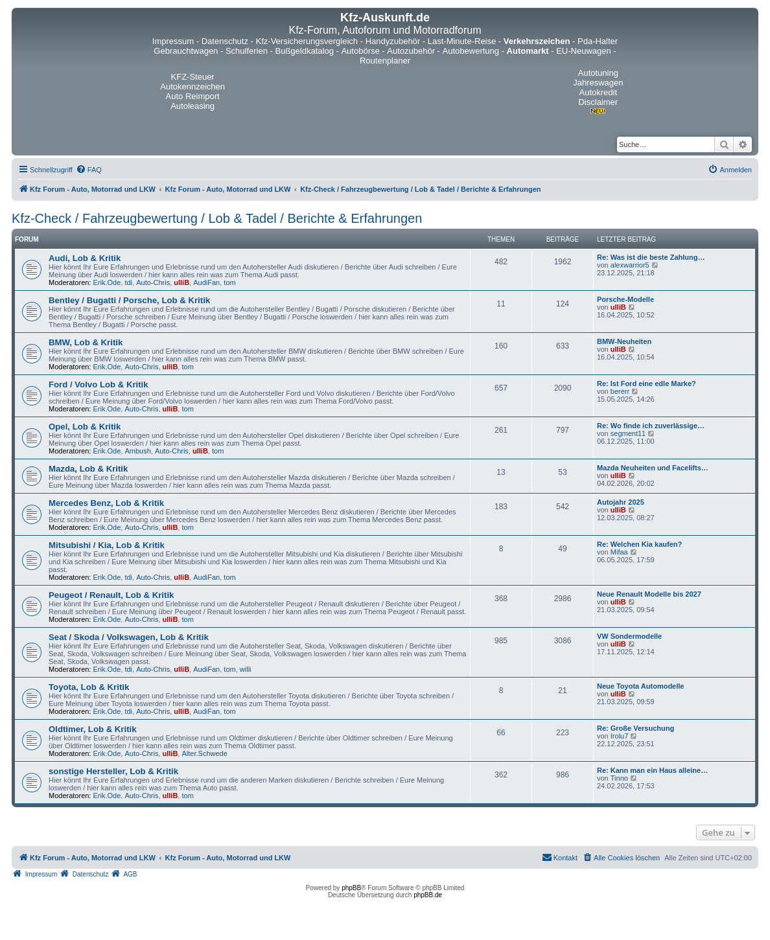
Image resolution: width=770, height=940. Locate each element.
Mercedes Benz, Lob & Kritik (106, 503)
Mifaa (619, 552)
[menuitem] (89, 170)
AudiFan (206, 282)
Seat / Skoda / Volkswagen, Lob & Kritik (129, 637)
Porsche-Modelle (625, 299)
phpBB (351, 887)
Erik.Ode (107, 282)
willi (245, 669)
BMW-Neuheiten (624, 341)
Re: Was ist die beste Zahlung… (651, 257)
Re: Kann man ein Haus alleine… (652, 770)
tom (229, 282)
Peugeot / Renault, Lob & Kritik (111, 595)
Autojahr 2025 (620, 502)
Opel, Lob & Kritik (85, 426)
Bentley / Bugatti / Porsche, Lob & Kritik (129, 300)
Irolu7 (620, 736)
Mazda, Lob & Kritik (88, 469)
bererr (620, 391)
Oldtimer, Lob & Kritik (93, 729)
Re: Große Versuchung (635, 728)
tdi (128, 282)
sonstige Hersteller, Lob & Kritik (113, 771)
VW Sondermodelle (629, 636)
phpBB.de (428, 895)
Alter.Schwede (204, 753)
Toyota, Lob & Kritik (89, 687)
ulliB (181, 282)
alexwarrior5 (630, 265)
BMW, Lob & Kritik (85, 342)
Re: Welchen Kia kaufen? (639, 544)
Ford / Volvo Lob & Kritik (98, 384)
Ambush (137, 451)
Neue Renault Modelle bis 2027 (649, 594)
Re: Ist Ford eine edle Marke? (646, 383)
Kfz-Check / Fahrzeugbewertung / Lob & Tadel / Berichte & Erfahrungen (217, 218)
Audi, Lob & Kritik (85, 258)
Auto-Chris (153, 282)
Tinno (619, 778)
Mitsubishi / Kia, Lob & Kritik (107, 545)
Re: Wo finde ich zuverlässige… (651, 426)
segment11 (628, 433)
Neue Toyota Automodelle (640, 686)
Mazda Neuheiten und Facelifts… (652, 468)
